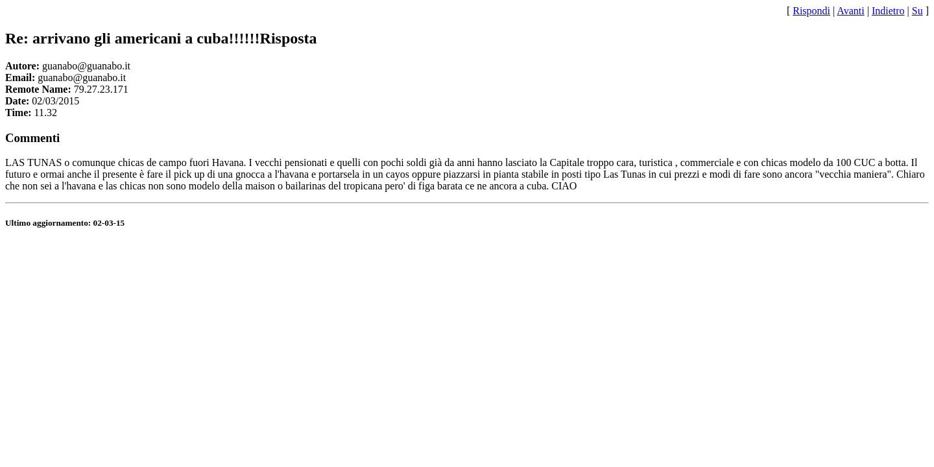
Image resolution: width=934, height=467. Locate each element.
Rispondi (811, 10)
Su (917, 10)
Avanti (850, 10)
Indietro (888, 10)
